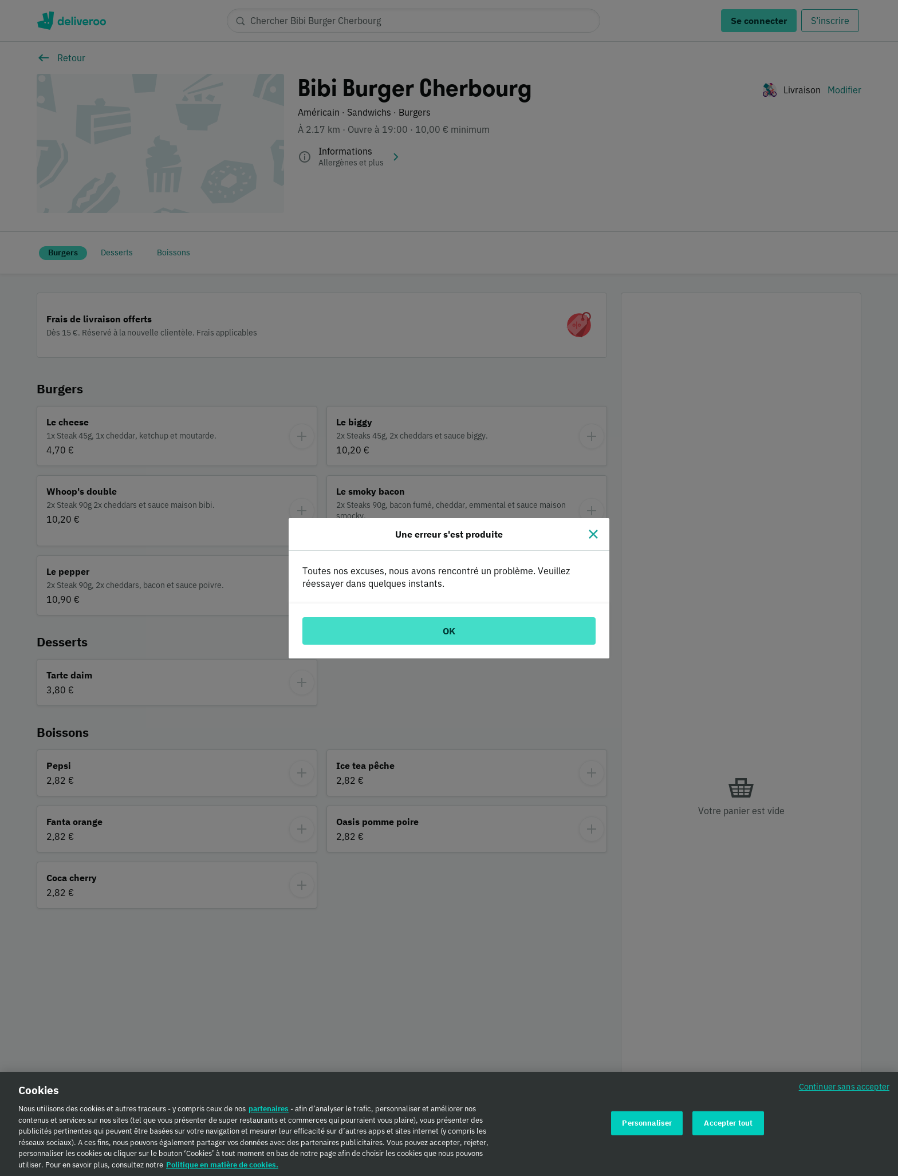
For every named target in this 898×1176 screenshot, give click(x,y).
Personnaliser (647, 1127)
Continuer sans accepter (844, 1090)
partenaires (269, 1113)
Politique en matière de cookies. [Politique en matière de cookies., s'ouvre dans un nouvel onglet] (222, 1169)
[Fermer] (593, 534)
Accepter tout (728, 1127)
